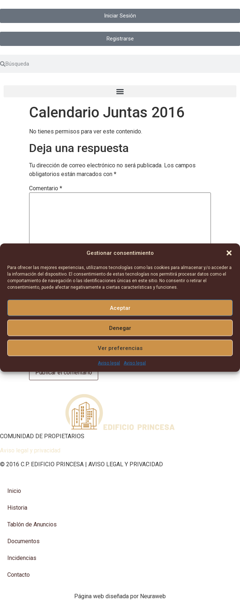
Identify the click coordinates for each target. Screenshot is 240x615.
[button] (229, 253)
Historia (17, 507)
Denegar (120, 327)
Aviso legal (109, 363)
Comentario (45, 188)
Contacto (18, 574)
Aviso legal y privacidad (30, 450)
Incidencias (21, 557)
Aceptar (120, 307)
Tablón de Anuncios (32, 524)
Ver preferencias (120, 348)
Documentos (23, 541)
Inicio (14, 490)
